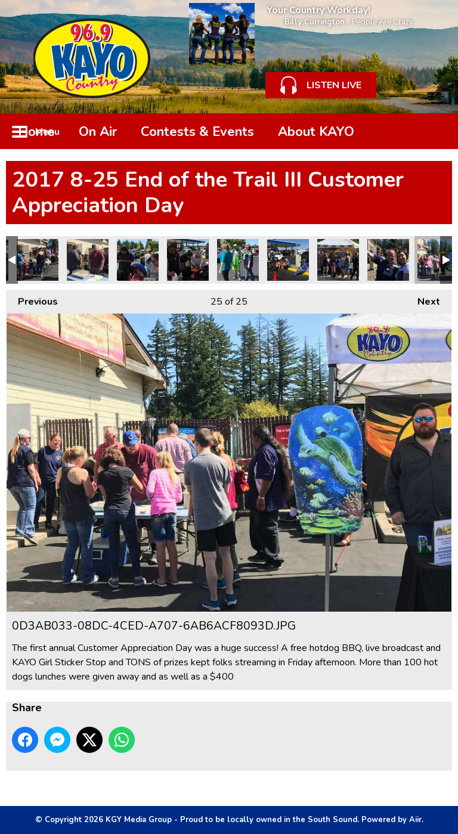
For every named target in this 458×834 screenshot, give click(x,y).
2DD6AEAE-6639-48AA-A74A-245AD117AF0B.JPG (288, 260)
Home (36, 132)
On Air (98, 132)
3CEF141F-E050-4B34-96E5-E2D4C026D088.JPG (238, 260)
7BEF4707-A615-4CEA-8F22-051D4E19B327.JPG (138, 260)
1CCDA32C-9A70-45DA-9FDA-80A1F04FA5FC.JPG (388, 260)
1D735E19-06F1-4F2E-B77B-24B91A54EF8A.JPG (338, 260)
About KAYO (316, 132)
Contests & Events (197, 132)
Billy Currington (314, 22)
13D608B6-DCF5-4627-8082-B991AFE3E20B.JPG (88, 260)
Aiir (415, 819)
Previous (32, 299)
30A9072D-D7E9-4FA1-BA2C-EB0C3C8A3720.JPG (37, 260)
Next (423, 299)
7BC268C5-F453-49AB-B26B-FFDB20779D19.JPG (188, 260)
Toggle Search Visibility (434, 131)
